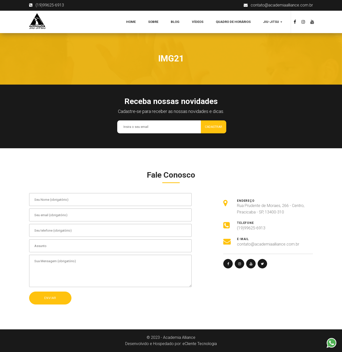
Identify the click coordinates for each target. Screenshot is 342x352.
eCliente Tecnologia (199, 343)
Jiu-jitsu (271, 22)
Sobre (153, 22)
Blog (175, 22)
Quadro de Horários (233, 22)
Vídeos (197, 22)
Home (131, 22)
